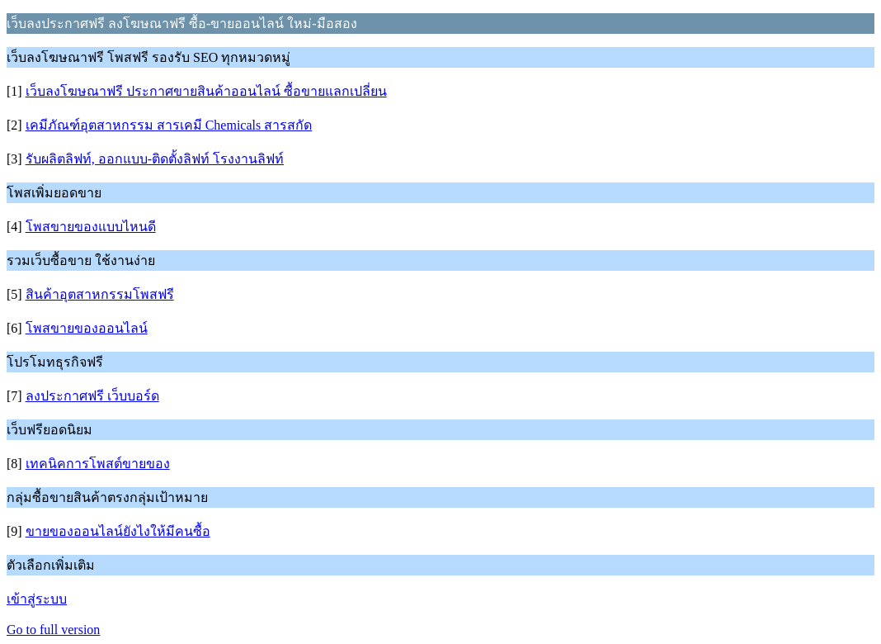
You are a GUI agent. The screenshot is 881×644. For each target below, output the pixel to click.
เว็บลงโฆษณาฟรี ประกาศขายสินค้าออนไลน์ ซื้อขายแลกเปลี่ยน (206, 91)
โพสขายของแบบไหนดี (91, 227)
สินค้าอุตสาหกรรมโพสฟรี (100, 294)
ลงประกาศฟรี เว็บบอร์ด (92, 396)
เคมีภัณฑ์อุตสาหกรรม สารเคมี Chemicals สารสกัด (169, 125)
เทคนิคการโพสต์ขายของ (98, 464)
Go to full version (53, 630)
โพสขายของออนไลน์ (87, 328)
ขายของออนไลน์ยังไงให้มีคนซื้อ (118, 531)
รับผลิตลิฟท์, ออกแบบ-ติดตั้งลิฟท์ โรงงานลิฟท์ (155, 159)
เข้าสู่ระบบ (37, 599)
